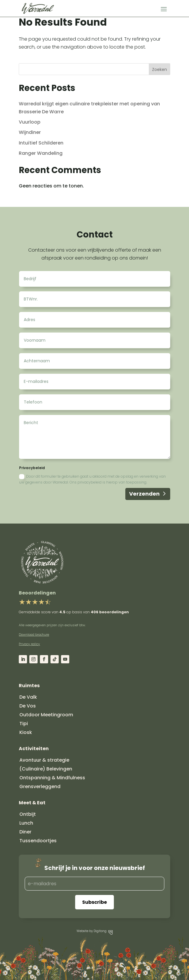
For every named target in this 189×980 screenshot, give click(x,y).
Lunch (26, 823)
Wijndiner (30, 132)
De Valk (28, 697)
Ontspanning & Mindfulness (52, 777)
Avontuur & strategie (44, 760)
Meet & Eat (32, 802)
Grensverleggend (39, 786)
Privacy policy (29, 644)
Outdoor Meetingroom (46, 714)
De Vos (27, 705)
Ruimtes (29, 685)
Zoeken (159, 69)
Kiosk (25, 732)
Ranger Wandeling (41, 153)
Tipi (23, 723)
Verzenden (144, 493)
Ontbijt (27, 814)
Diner (25, 831)
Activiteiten (34, 748)
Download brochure (34, 634)
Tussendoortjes (38, 840)
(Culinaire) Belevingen (45, 768)
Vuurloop (30, 122)
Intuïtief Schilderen (41, 142)
